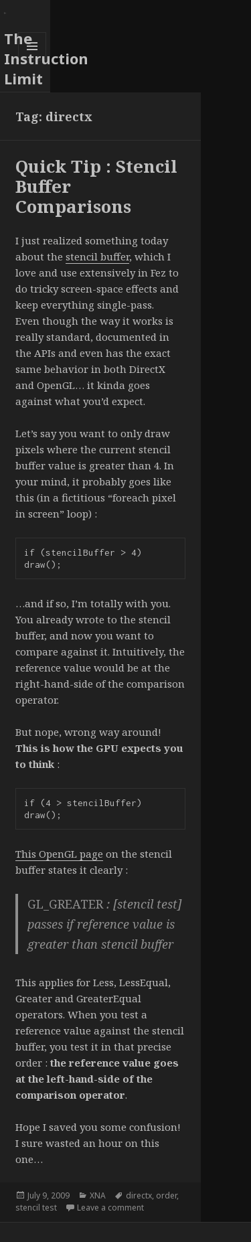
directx (139, 1195)
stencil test (36, 1207)
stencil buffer (97, 256)
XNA (98, 1195)
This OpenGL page (59, 853)
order (166, 1195)
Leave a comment (110, 1207)
